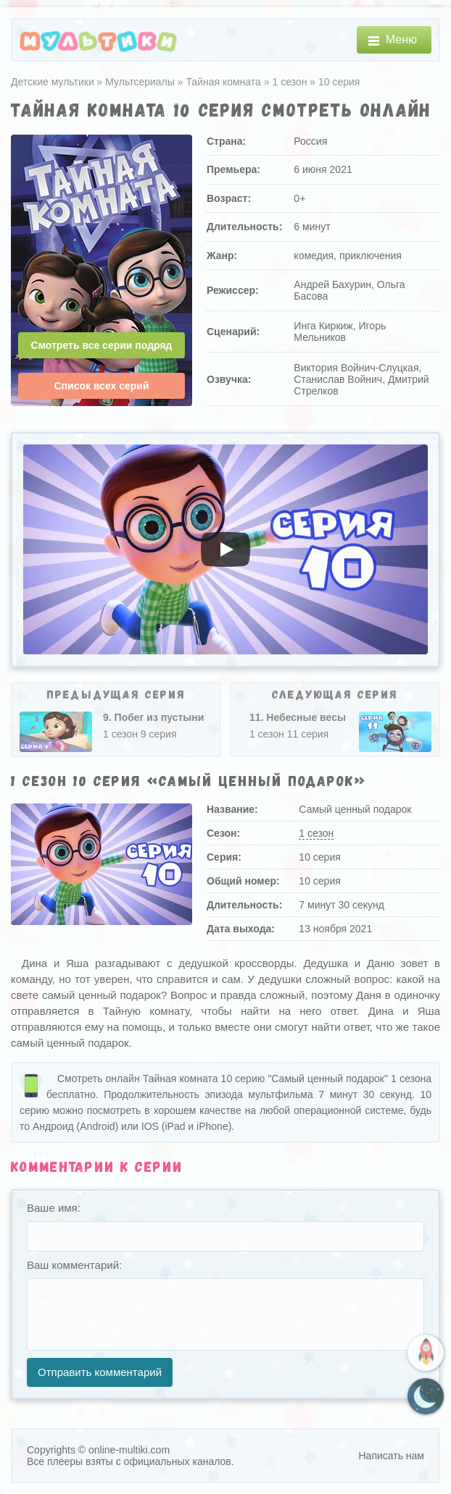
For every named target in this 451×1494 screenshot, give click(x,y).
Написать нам (391, 1455)
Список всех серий (101, 386)
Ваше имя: (53, 1208)
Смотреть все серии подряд (102, 345)
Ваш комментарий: (74, 1265)
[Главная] (99, 40)
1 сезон (316, 833)
